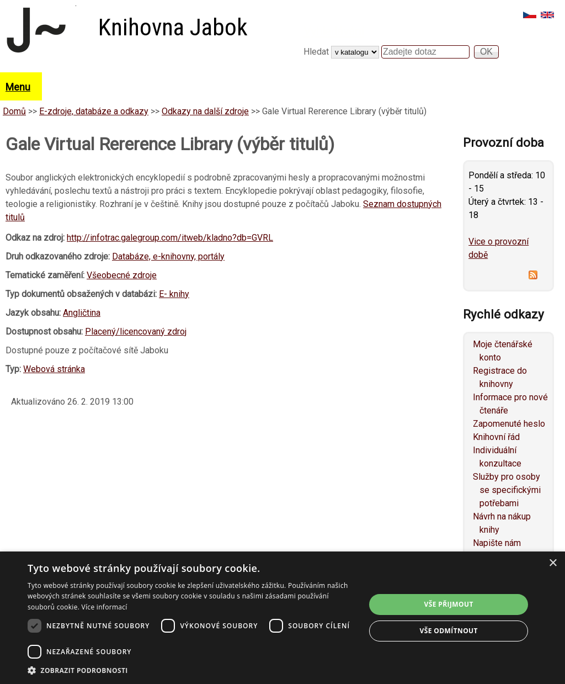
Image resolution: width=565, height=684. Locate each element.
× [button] (552, 563)
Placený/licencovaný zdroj (135, 331)
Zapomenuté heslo (509, 423)
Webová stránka (54, 369)
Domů (14, 111)
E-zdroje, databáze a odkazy (93, 111)
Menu (18, 87)
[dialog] (282, 618)
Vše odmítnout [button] (448, 630)
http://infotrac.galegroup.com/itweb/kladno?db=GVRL (170, 237)
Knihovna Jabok (173, 27)
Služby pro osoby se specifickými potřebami (507, 489)
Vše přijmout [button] (448, 604)
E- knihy (174, 294)
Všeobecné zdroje (122, 275)
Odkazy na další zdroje (205, 111)
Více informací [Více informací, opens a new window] (104, 607)
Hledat (317, 51)
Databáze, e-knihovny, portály (168, 256)
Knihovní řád (496, 437)
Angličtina (81, 312)
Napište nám (497, 543)
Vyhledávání (333, 31)
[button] (191, 670)
